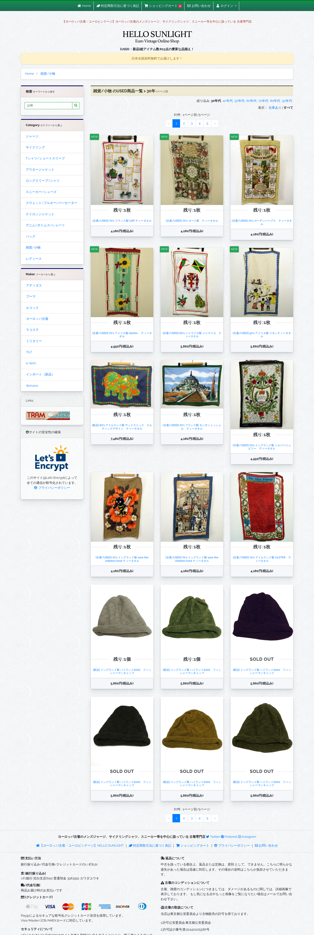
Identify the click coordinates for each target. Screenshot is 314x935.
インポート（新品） (40, 374)
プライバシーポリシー (52, 488)
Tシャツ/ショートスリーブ (45, 158)
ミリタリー (34, 341)
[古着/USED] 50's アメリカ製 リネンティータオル (262, 334)
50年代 (240, 101)
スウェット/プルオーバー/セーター (51, 203)
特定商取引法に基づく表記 (150, 845)
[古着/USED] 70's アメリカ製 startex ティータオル (122, 334)
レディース (34, 259)
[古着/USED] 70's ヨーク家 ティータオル (192, 220)
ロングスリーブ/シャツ (43, 180)
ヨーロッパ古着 (37, 319)
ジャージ (32, 136)
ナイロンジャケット (40, 214)
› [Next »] (215, 123)
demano (32, 385)
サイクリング (35, 147)
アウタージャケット (40, 169)
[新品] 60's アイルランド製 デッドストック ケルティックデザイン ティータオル (122, 426)
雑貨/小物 (33, 247)
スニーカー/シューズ (41, 192)
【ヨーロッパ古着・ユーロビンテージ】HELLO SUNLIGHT (80, 845)
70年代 (263, 101)
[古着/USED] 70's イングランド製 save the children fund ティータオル (122, 559)
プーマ (31, 296)
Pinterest (229, 837)
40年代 (228, 101)
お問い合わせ (266, 845)
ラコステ (32, 330)
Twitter (213, 837)
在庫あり (275, 107)
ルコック (32, 308)
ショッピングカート (193, 845)
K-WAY (31, 363)
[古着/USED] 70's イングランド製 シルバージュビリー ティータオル (262, 447)
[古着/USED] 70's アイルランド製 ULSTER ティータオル (262, 559)
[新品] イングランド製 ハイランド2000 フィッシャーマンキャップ (122, 671)
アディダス (34, 285)
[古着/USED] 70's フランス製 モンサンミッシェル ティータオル (192, 426)
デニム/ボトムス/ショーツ (45, 225)
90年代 (287, 101)
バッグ (30, 236)
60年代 (251, 101)
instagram (247, 837)
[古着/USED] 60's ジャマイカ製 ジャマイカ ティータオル (192, 334)
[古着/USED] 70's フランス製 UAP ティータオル (122, 220)
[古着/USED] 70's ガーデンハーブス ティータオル (262, 222)
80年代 (275, 101)
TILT (29, 352)
